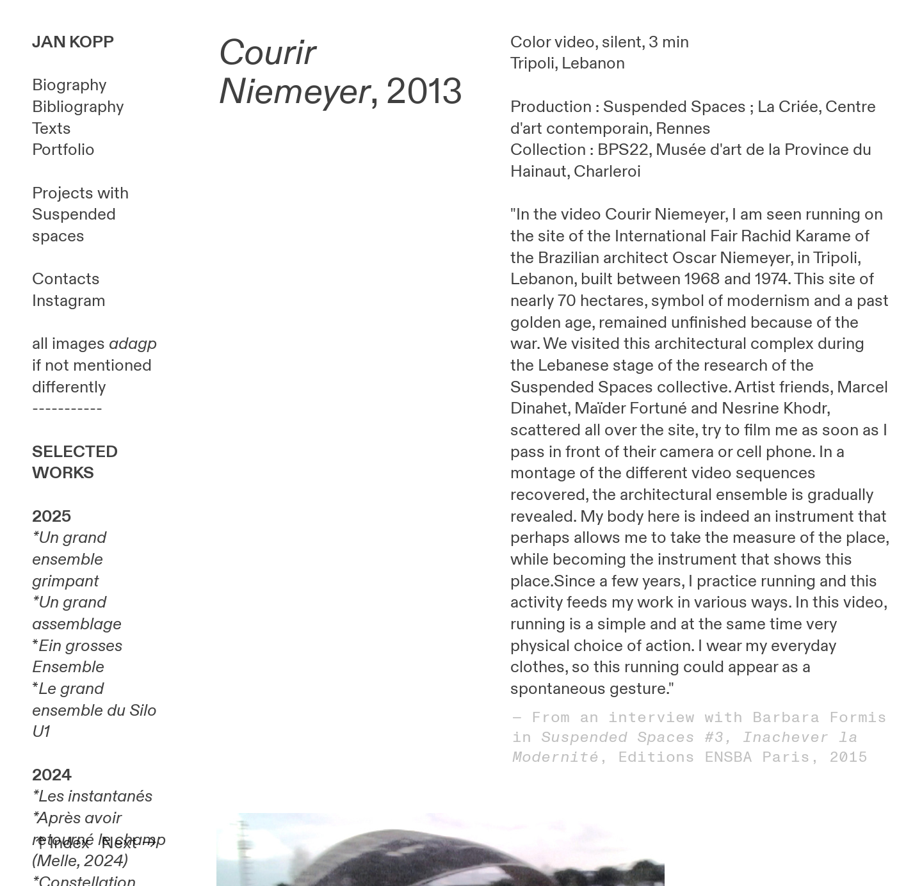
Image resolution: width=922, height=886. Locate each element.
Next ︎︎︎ (129, 843)
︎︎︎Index (61, 843)
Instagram (69, 301)
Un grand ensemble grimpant (69, 559)
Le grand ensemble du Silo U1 (94, 710)
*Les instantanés (92, 796)
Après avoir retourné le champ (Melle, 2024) (99, 839)
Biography (69, 85)
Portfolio (63, 150)
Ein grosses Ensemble (77, 657)
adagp (133, 344)
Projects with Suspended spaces (80, 214)
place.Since (552, 581)
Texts (51, 128)
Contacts (66, 279)
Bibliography (78, 107)
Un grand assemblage (77, 613)
